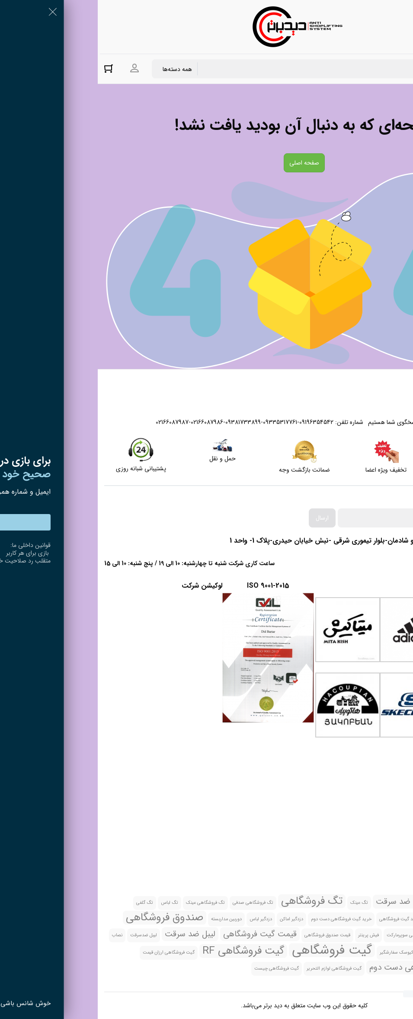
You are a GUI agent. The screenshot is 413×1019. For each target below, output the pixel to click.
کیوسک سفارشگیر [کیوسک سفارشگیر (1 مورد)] (299, 952)
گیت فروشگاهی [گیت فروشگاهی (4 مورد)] (234, 950)
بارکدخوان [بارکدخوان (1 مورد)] (371, 902)
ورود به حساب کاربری (37, 68)
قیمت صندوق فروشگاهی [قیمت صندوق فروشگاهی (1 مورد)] (230, 935)
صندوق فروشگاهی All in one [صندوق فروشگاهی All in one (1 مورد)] (380, 935)
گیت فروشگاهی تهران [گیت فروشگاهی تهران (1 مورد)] (387, 968)
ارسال (224, 518)
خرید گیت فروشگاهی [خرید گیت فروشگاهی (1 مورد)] (302, 919)
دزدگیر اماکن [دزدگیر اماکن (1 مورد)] (193, 919)
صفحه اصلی (206, 163)
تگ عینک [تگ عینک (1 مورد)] (261, 902)
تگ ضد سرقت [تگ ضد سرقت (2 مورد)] (302, 901)
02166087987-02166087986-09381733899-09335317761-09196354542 (147, 422)
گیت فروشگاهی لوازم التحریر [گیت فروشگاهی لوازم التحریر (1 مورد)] (236, 968)
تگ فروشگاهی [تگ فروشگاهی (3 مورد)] (214, 901)
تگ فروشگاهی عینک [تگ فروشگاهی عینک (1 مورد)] (107, 902)
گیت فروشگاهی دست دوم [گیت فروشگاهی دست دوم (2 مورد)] (315, 967)
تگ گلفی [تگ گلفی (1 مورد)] (46, 902)
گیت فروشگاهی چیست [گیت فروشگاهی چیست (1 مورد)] (179, 968)
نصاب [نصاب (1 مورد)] (19, 935)
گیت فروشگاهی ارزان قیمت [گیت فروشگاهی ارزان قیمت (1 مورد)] (71, 952)
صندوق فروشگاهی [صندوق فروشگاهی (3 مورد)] (67, 918)
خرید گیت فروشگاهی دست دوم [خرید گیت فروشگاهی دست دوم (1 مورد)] (243, 919)
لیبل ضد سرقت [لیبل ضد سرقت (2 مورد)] (92, 934)
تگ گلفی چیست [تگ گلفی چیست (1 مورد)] (392, 919)
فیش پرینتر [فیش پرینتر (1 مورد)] (270, 935)
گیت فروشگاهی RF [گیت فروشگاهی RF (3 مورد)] (145, 951)
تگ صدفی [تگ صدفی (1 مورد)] (344, 902)
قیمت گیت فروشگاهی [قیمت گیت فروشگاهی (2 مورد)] (162, 934)
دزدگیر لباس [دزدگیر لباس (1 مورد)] (163, 919)
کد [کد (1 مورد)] (325, 952)
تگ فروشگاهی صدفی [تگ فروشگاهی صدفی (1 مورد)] (155, 902)
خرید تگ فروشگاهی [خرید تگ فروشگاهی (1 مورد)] (349, 919)
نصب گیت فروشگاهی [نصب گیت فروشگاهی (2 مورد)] (372, 951)
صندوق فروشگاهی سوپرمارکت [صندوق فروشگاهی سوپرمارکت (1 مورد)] (317, 935)
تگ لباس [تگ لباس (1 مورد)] (71, 902)
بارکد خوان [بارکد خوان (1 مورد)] (398, 902)
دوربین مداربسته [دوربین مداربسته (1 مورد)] (128, 919)
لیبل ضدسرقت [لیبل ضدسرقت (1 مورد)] (45, 935)
